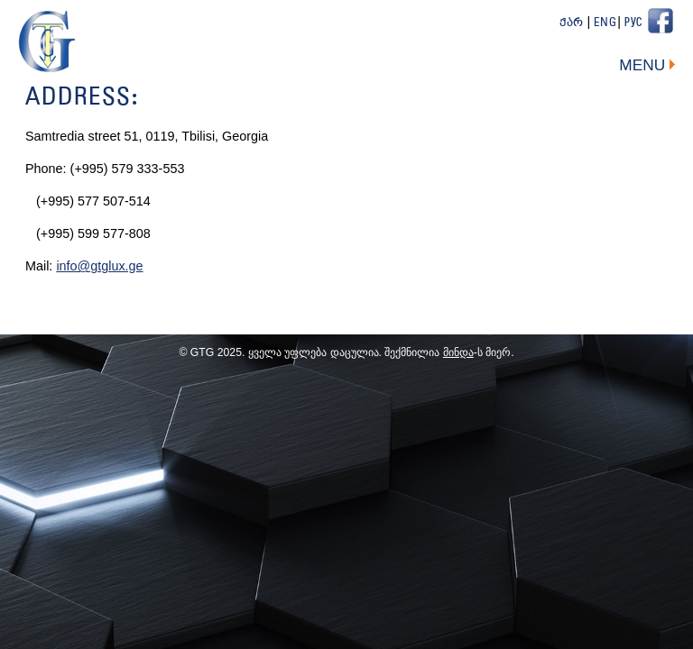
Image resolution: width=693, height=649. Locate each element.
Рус (633, 23)
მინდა (458, 352)
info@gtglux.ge (99, 266)
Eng (605, 23)
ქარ (571, 23)
